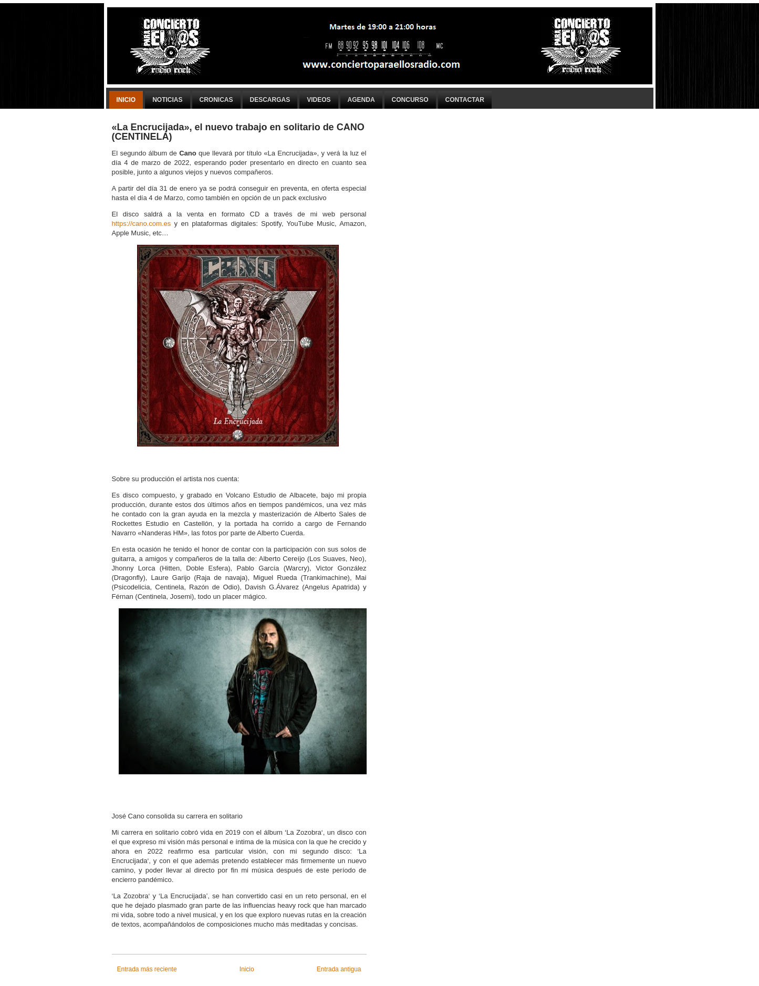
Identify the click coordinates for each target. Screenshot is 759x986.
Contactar (464, 99)
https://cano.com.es (141, 223)
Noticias (167, 99)
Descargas (270, 99)
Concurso (410, 99)
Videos (318, 99)
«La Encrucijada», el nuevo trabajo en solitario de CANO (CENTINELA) (238, 131)
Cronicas (216, 99)
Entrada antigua (339, 969)
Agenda (361, 99)
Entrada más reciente (147, 969)
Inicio (126, 99)
